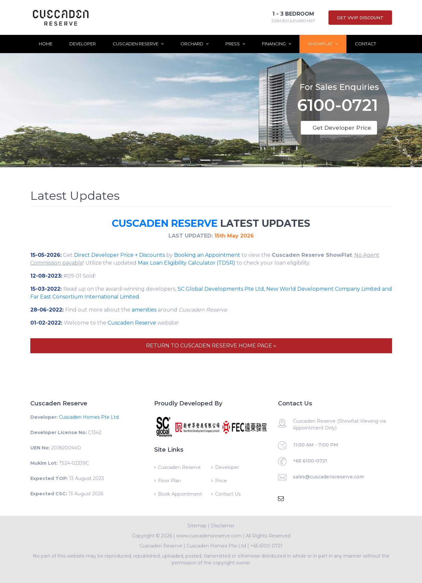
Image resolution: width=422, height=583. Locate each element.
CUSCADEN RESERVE (165, 223)
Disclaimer (223, 526)
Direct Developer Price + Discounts (119, 255)
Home (45, 43)
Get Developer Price (342, 127)
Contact (365, 43)
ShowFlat (323, 43)
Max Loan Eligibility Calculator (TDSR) (186, 263)
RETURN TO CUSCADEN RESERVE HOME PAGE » (211, 346)
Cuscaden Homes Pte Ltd (89, 417)
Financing (276, 43)
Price (221, 481)
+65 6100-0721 (310, 461)
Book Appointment (180, 494)
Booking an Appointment (207, 255)
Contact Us (227, 494)
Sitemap (197, 526)
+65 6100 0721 (266, 546)
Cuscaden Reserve (138, 43)
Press (235, 43)
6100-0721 (337, 103)
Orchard (195, 43)
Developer (82, 43)
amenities (144, 310)
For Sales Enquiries (339, 84)
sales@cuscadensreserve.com (328, 477)
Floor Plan (169, 481)
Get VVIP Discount (360, 17)
